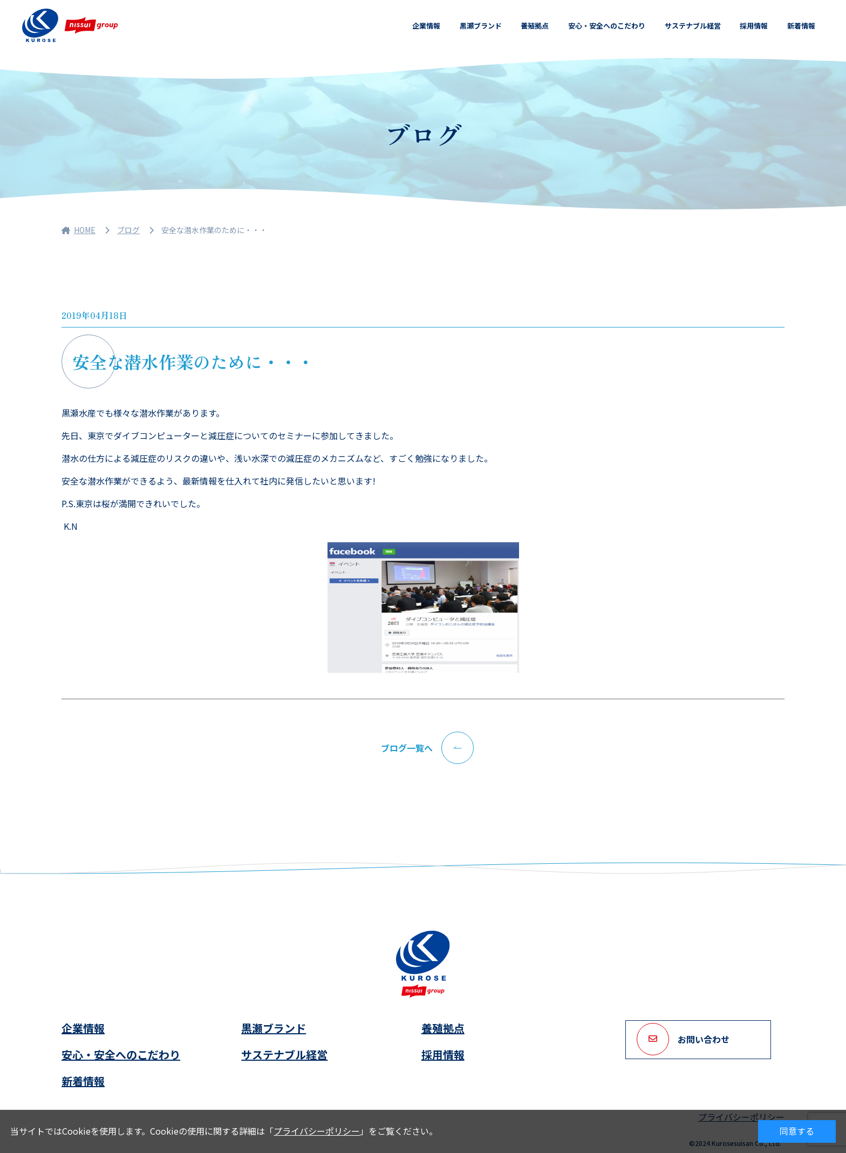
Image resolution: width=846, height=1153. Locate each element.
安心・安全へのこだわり (606, 26)
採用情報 (754, 26)
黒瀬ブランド (481, 26)
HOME (78, 229)
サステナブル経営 (693, 26)
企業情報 (426, 26)
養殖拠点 (535, 26)
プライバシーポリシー (317, 1130)
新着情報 (801, 26)
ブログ (128, 229)
